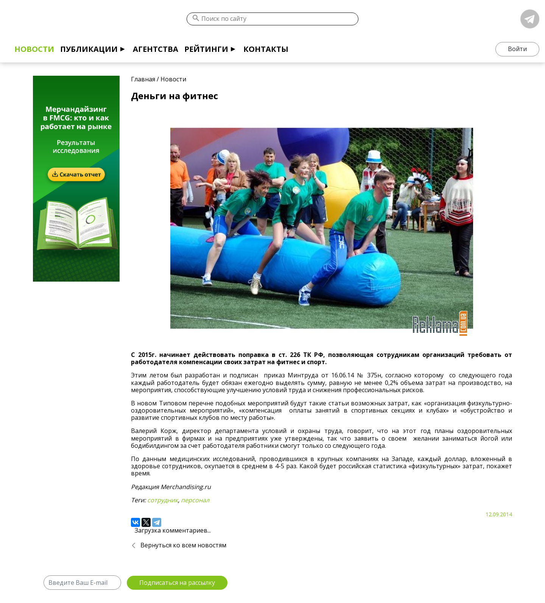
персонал (195, 500)
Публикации (89, 49)
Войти (517, 49)
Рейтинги (206, 49)
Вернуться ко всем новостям (183, 545)
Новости (34, 49)
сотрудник (162, 500)
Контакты (265, 49)
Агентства (155, 49)
